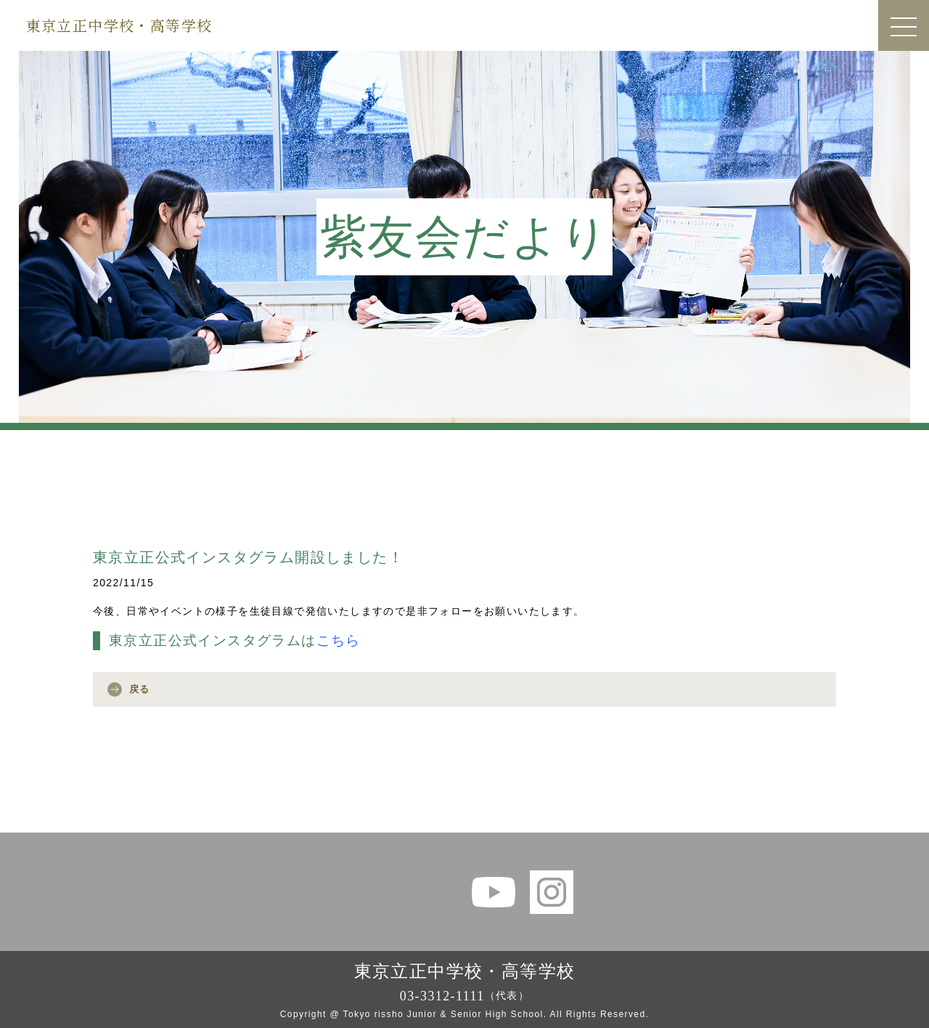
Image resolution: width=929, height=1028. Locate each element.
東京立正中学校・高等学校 (119, 25)
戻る (139, 689)
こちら (338, 640)
